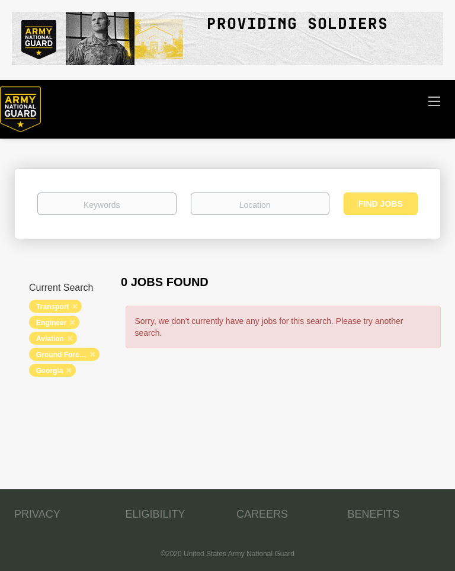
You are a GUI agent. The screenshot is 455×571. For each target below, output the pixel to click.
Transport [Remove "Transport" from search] (52, 307)
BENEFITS (374, 514)
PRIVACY (37, 514)
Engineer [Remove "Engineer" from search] (51, 323)
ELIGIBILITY (155, 514)
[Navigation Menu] (434, 101)
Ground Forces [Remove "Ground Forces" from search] (61, 355)
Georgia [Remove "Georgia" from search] (49, 371)
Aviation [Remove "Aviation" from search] (50, 339)
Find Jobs (380, 203)
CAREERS (262, 514)
